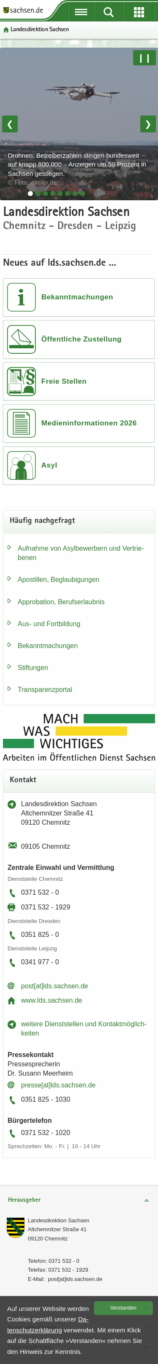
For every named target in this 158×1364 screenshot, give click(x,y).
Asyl (49, 465)
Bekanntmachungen (77, 297)
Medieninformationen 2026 (89, 423)
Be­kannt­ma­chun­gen (48, 645)
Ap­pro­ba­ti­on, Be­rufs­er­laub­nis (61, 601)
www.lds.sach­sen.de (51, 1000)
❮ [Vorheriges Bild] (9, 124)
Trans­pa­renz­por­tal (45, 689)
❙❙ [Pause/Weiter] (144, 57)
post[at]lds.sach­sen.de (54, 986)
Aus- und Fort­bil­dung (49, 623)
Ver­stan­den (123, 1308)
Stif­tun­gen (33, 667)
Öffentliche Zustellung (81, 339)
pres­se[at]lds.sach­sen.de (58, 1085)
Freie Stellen (64, 381)
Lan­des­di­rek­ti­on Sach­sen (58, 1220)
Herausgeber (24, 1200)
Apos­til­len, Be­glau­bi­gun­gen (58, 579)
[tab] (30, 193)
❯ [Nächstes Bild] (148, 124)
